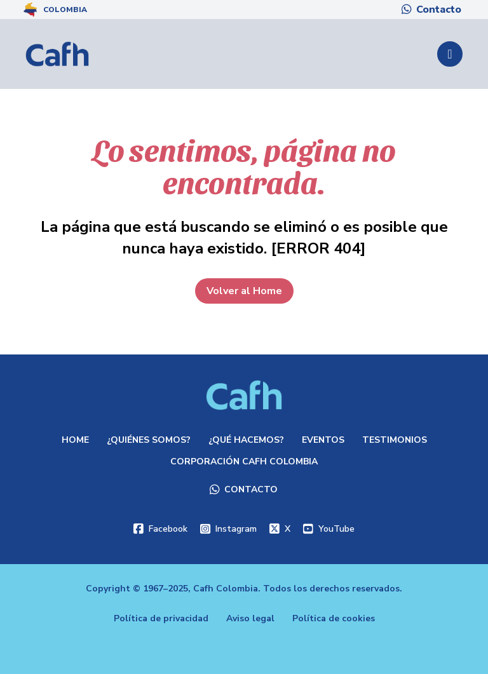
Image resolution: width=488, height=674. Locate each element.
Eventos (323, 440)
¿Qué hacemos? (246, 440)
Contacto (438, 10)
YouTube (336, 529)
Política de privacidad (161, 618)
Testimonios (394, 440)
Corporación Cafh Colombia (244, 461)
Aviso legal (250, 618)
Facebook (168, 529)
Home (75, 440)
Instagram (236, 529)
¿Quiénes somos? (149, 440)
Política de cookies (333, 618)
